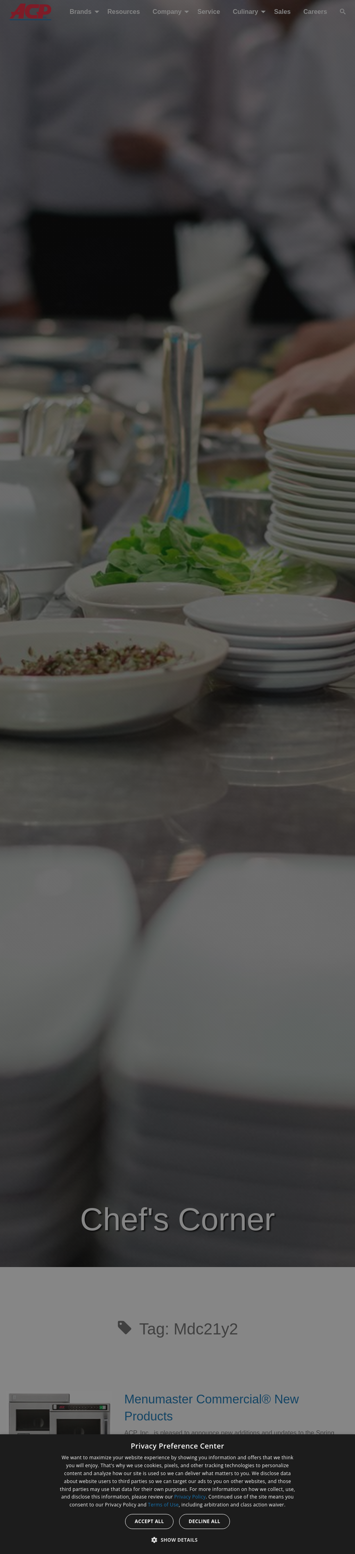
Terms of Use (163, 1504)
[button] (177, 1539)
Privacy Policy (190, 1496)
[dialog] (177, 1494)
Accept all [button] (149, 1521)
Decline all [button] (204, 1521)
